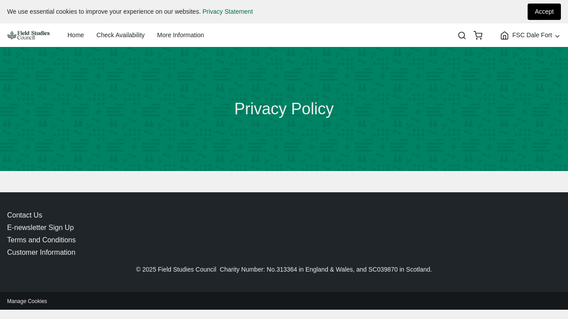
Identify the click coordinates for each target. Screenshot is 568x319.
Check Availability (120, 35)
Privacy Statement (227, 11)
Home (75, 35)
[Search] (462, 35)
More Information (180, 35)
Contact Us (24, 215)
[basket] (478, 35)
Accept (544, 11)
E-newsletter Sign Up (40, 227)
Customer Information (41, 252)
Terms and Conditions (41, 240)
